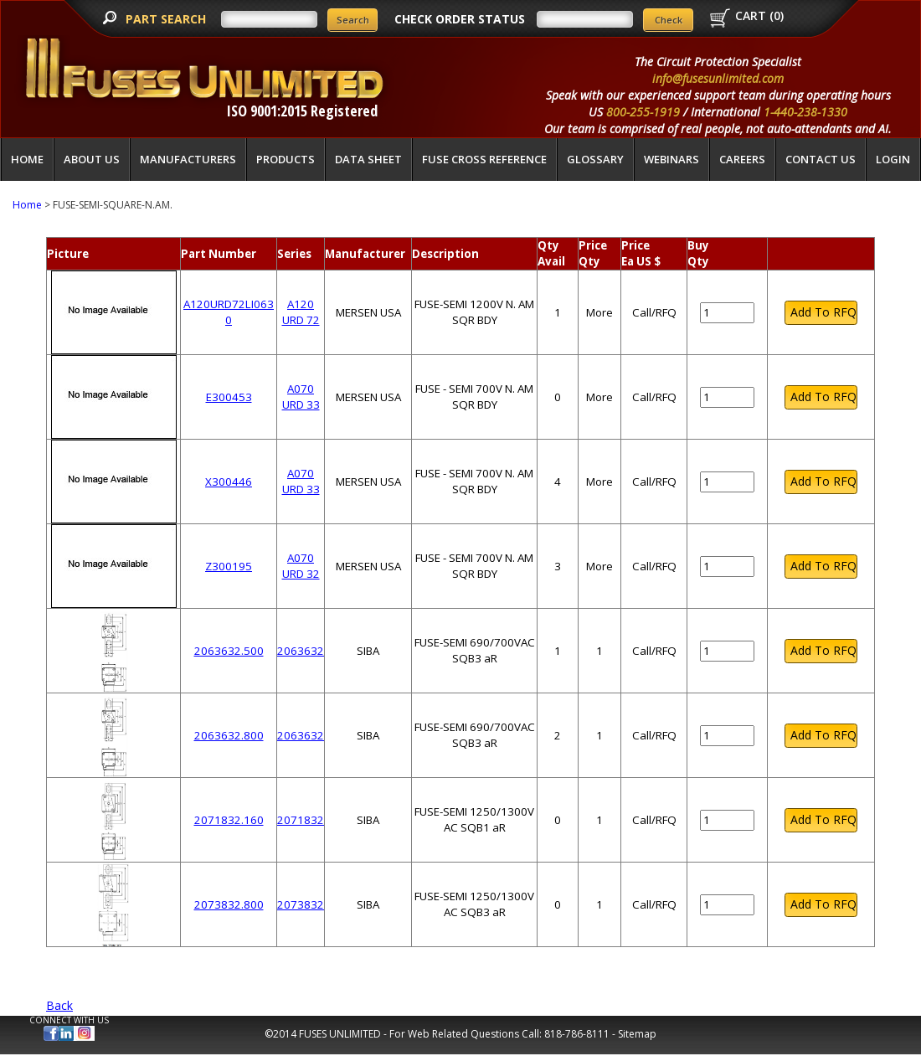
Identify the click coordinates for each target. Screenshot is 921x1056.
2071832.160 (229, 819)
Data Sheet (368, 159)
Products (285, 159)
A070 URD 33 (301, 396)
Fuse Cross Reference (484, 159)
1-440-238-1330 (805, 112)
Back (59, 1005)
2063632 (300, 650)
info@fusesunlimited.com (718, 78)
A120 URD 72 (301, 311)
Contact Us (820, 159)
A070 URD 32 (301, 565)
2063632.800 (229, 735)
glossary (595, 159)
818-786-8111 (577, 1034)
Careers (742, 159)
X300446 (228, 481)
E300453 (229, 396)
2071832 (300, 819)
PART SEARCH (167, 19)
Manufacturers (188, 159)
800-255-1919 (643, 112)
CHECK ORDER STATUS (459, 19)
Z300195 (228, 566)
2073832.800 (229, 904)
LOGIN (893, 159)
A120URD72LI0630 (228, 311)
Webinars (671, 159)
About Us (92, 159)
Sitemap (637, 1034)
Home (27, 159)
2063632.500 (229, 650)
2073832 (300, 904)
